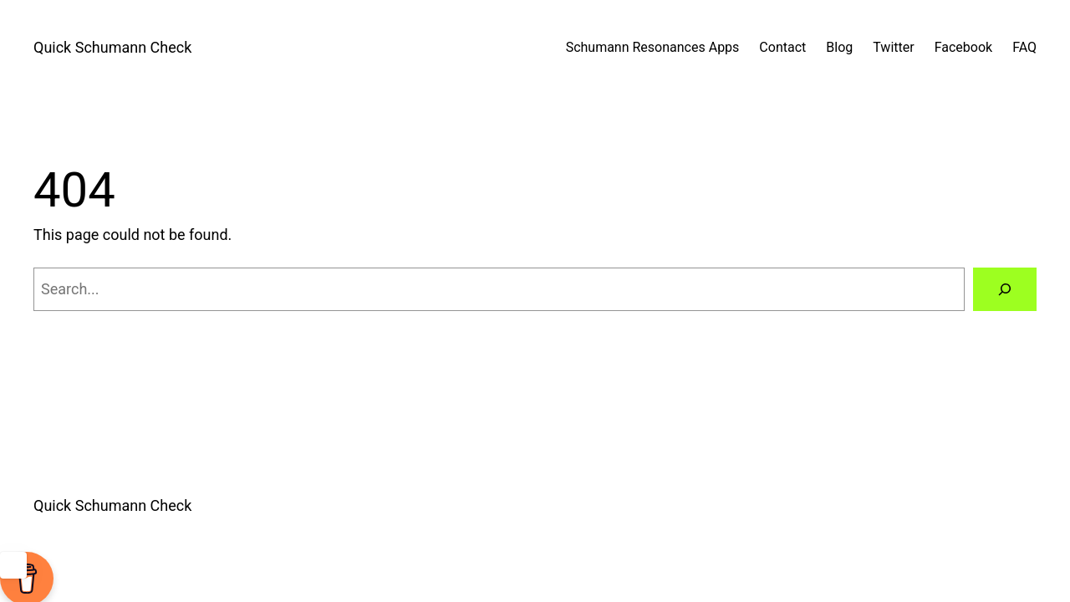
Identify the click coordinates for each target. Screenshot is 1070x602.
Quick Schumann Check (112, 47)
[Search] (1005, 289)
